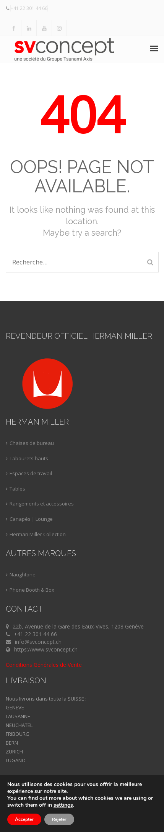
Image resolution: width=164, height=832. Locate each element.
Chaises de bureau (32, 443)
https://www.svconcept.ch (46, 649)
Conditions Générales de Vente (44, 664)
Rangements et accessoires (42, 503)
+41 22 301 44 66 (29, 8)
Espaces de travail (31, 473)
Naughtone (23, 574)
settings (63, 805)
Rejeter (59, 819)
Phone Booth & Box (32, 589)
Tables (17, 488)
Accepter (24, 819)
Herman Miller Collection (38, 534)
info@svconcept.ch (38, 641)
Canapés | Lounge (31, 518)
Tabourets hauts (29, 458)
